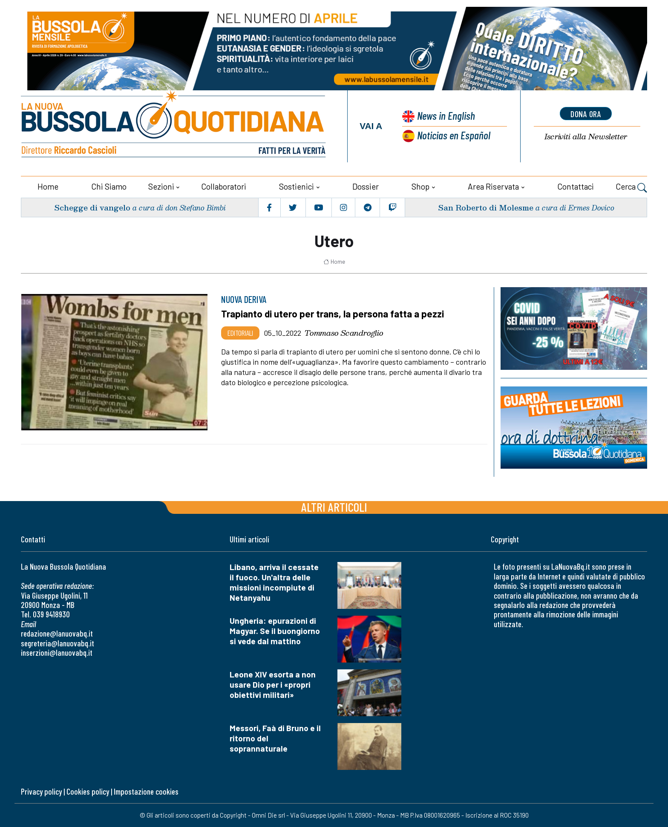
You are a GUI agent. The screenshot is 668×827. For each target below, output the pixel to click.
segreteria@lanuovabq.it (57, 643)
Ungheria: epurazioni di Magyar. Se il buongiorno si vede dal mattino (275, 631)
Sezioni (161, 186)
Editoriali (240, 332)
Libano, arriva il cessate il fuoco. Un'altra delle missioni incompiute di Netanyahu (274, 582)
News (446, 115)
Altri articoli (334, 506)
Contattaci (575, 186)
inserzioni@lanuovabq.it (56, 652)
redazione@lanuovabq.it (57, 633)
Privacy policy (41, 791)
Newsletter (585, 136)
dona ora (585, 114)
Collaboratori (223, 186)
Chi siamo (109, 186)
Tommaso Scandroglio (344, 332)
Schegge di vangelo (92, 207)
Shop (420, 186)
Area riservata (493, 186)
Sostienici (296, 186)
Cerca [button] (631, 187)
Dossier (365, 186)
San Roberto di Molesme (485, 207)
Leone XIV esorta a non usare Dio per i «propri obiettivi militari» (273, 684)
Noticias (453, 134)
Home (47, 186)
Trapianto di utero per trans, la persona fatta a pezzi (332, 314)
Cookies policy (87, 791)
